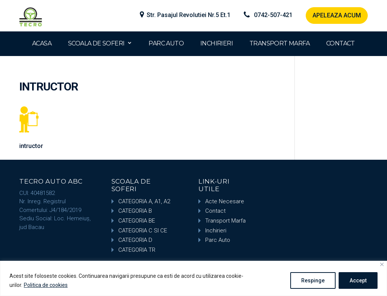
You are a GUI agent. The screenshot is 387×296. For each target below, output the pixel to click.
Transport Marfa (225, 220)
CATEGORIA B (135, 210)
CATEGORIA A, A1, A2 (144, 201)
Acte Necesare (224, 201)
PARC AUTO (166, 43)
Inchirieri (215, 230)
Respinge (313, 280)
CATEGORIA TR (136, 249)
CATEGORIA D (135, 240)
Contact (215, 210)
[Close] (382, 264)
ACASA (41, 43)
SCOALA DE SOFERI (96, 43)
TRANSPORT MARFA (279, 43)
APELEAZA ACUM (337, 15)
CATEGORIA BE (136, 220)
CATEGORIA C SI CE (142, 230)
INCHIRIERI (216, 43)
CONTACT (340, 43)
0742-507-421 (273, 15)
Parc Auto (217, 240)
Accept (358, 280)
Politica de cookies (46, 285)
